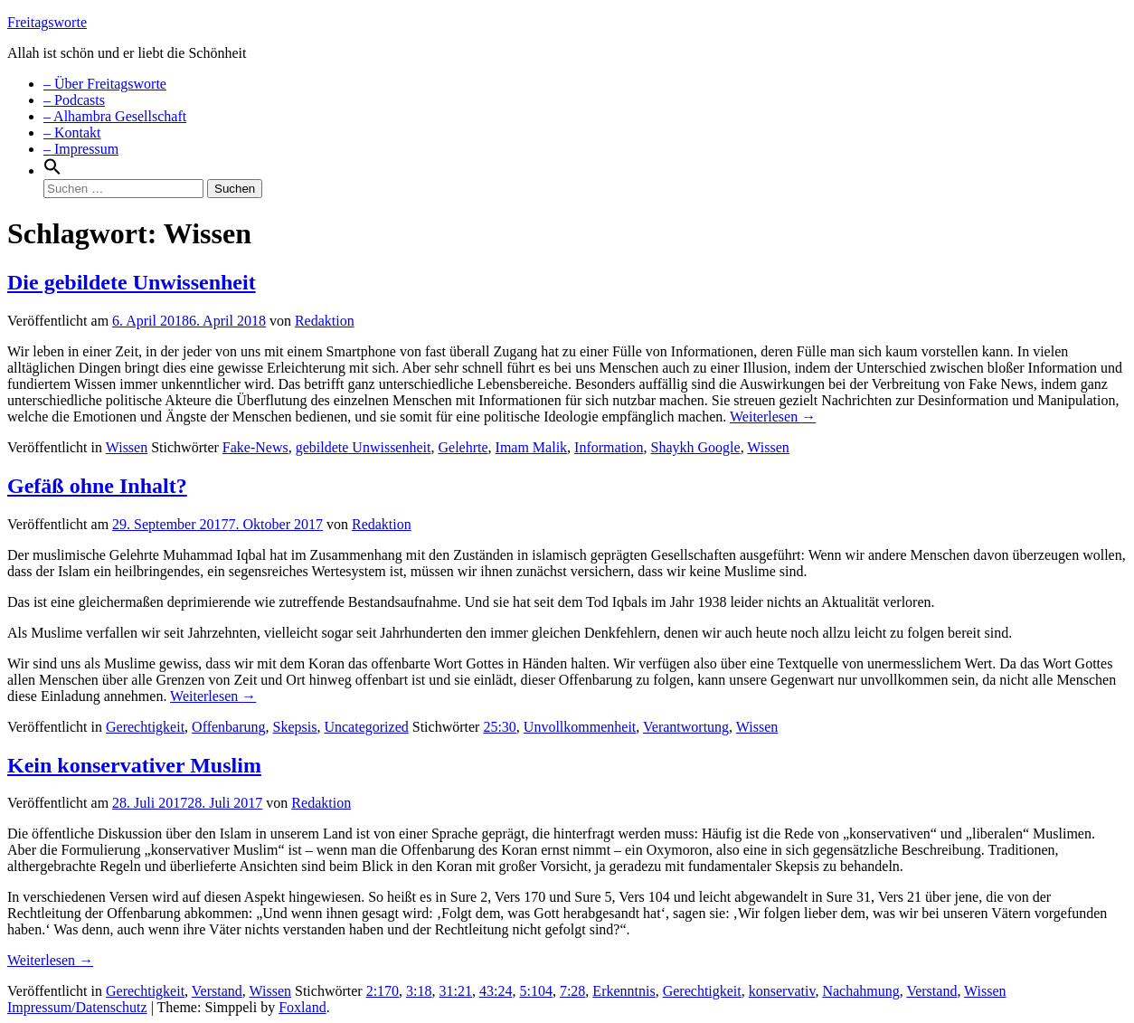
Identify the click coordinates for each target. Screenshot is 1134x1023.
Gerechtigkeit (145, 726)
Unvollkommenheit (580, 726)
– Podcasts (74, 100)
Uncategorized (366, 726)
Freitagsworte (47, 22)
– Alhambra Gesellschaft (114, 116)
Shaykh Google (696, 447)
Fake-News (255, 447)
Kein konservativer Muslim (134, 765)
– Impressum (80, 148)
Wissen (126, 447)
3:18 (418, 991)
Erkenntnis (623, 991)
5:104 (535, 991)
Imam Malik (532, 447)
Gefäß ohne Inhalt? (97, 485)
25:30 (499, 726)
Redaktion (324, 320)
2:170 (382, 991)
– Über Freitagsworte (104, 83)
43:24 (495, 991)
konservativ (782, 991)
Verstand (217, 991)
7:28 (572, 991)
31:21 (455, 991)
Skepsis (295, 726)
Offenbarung (228, 726)
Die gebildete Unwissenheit (131, 282)
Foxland (302, 1007)
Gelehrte (462, 447)
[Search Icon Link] (52, 170)
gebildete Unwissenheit (363, 447)
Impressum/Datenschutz (77, 1007)
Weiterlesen (773, 416)
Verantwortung (686, 726)
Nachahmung (860, 991)
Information (608, 447)
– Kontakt (72, 132)
